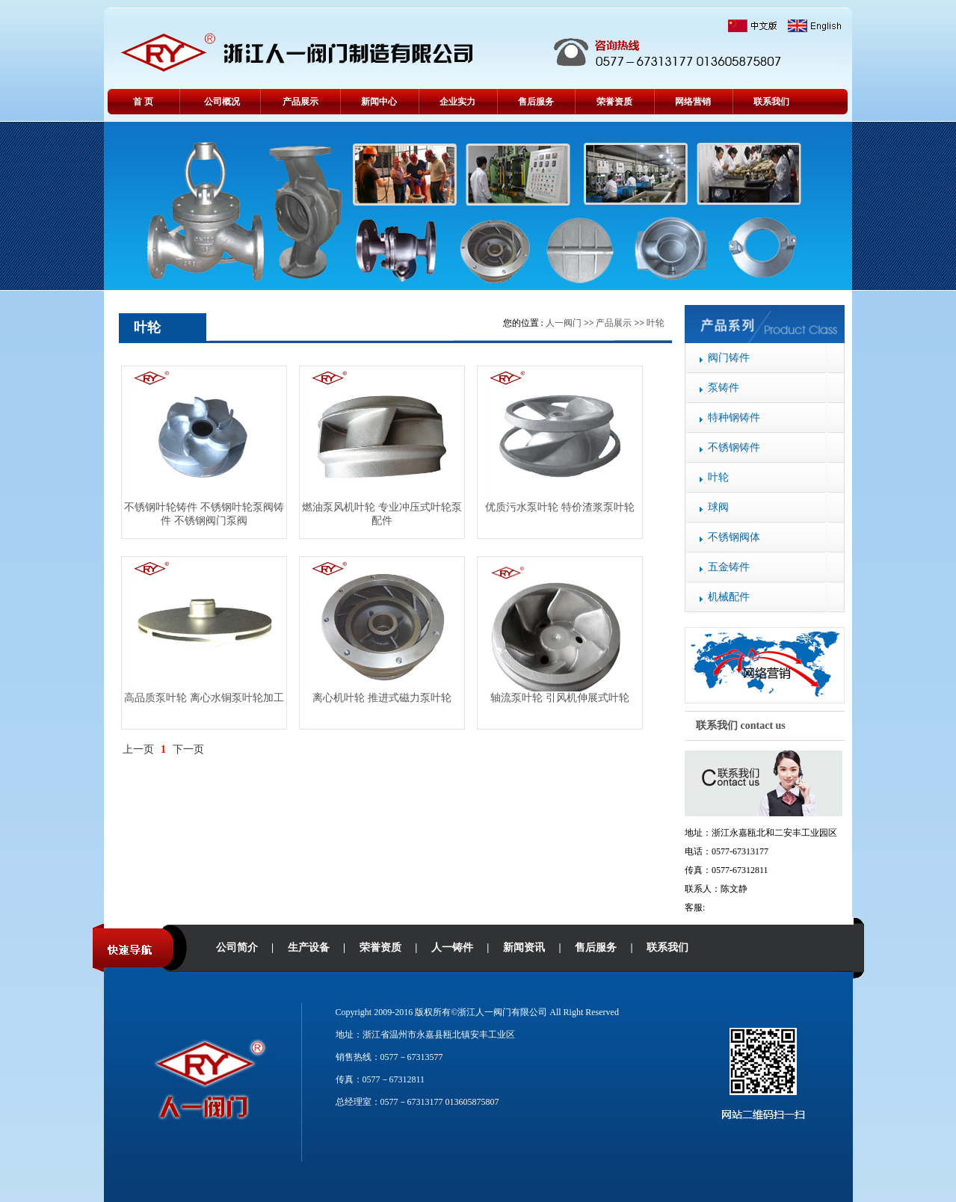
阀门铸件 (729, 357)
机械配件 (729, 596)
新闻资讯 (524, 947)
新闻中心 (379, 101)
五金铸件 (729, 567)
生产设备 (309, 947)
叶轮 (718, 477)
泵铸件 (723, 387)
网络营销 (693, 101)
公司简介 (237, 947)
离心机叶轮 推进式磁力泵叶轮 (381, 697)
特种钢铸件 (734, 417)
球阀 (718, 507)
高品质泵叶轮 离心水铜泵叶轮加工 (204, 697)
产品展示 (300, 101)
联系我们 (771, 101)
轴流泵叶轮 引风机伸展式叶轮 (559, 697)
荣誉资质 (614, 101)
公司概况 (222, 101)
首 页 (143, 101)
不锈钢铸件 (734, 447)
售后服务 (536, 101)
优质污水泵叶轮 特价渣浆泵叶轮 (560, 507)
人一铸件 (452, 947)
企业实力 (457, 101)
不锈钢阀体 (734, 537)
